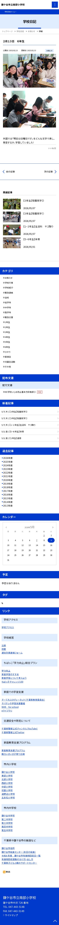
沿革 (4, 645)
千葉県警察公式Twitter (13, 732)
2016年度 (8, 494)
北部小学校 (7, 779)
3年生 (7, 332)
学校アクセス (8, 627)
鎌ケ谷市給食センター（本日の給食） (19, 852)
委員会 (8, 356)
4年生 (7, 336)
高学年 (8, 312)
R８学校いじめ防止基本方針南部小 (23, 391)
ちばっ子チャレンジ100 (12, 681)
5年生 (7, 341)
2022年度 (8, 472)
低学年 (8, 302)
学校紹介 (9, 287)
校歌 (4, 649)
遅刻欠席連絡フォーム (12, 652)
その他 (8, 366)
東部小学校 (7, 775)
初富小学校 (7, 790)
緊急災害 (9, 317)
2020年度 (8, 480)
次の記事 (48, 171)
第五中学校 (7, 830)
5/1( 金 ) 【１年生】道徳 (11, 438)
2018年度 (8, 487)
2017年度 (8, 490)
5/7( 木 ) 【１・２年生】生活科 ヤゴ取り (19, 424)
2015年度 (8, 498)
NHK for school (10, 707)
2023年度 (8, 469)
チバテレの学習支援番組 (13, 703)
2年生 (7, 327)
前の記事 (10, 171)
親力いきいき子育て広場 (13, 754)
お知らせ (9, 277)
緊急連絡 (9, 292)
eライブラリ (7, 710)
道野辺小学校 (8, 793)
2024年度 (8, 465)
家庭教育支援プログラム (13, 750)
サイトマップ (11, 915)
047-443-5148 (16, 906)
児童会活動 (10, 361)
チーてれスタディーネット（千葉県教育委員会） (23, 699)
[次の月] (52, 527)
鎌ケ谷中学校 (8, 815)
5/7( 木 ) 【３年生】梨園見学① (14, 418)
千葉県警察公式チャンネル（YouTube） (20, 728)
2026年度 (8, 458)
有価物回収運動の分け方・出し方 (17, 859)
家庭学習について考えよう (14, 677)
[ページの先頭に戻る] (55, 921)
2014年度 (8, 502)
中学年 (8, 307)
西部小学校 (7, 783)
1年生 (7, 322)
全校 (7, 297)
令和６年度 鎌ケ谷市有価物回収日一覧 (21, 855)
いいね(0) (52, 148)
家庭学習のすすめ (10, 674)
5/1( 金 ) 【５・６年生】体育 (13, 431)
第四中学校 (7, 826)
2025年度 (8, 461)
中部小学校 (7, 786)
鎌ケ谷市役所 (8, 848)
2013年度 (8, 505)
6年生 (7, 346)
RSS (8, 871)
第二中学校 (7, 819)
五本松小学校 (8, 797)
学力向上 (6, 670)
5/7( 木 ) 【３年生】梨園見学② (14, 411)
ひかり (8, 351)
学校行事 (9, 282)
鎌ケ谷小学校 (8, 772)
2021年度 (8, 476)
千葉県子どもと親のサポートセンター (19, 862)
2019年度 (8, 483)
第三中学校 (7, 822)
